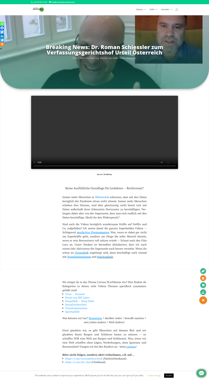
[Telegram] (2, 40)
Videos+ (139, 10)
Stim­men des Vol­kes (109, 58)
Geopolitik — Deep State (79, 301)
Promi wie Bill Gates (77, 297)
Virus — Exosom (75, 294)
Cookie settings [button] (154, 375)
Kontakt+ (165, 10)
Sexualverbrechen (76, 304)
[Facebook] (2, 28)
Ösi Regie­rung (92, 58)
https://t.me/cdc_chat (78, 362)
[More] (2, 44)
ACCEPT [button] (169, 375)
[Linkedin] (2, 36)
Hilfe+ (152, 10)
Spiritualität (72, 311)
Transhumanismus (76, 308)
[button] (203, 300)
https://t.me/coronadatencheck (84, 358)
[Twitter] (2, 32)
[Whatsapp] (2, 24)
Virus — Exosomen (127, 58)
